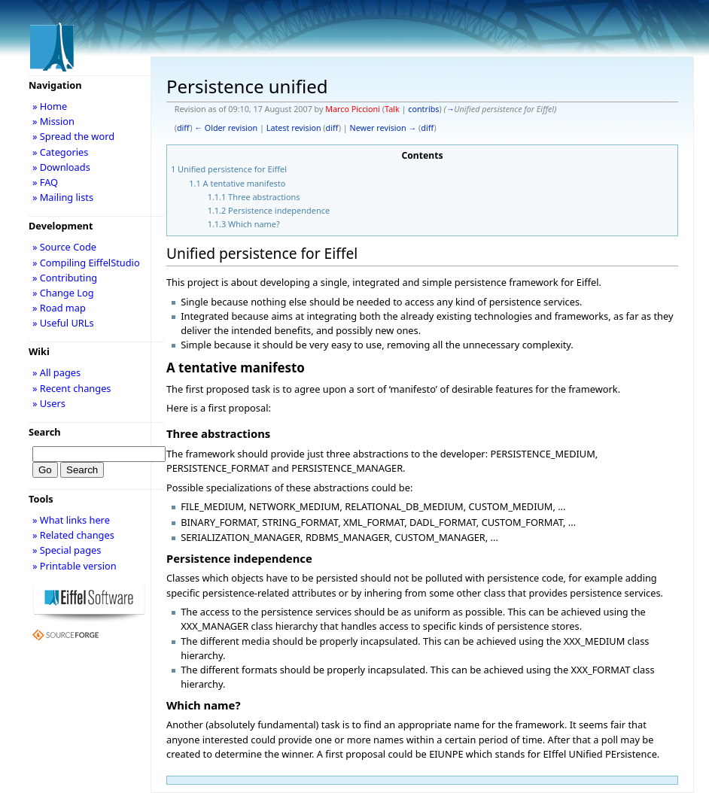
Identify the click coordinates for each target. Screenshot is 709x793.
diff (183, 128)
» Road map (59, 307)
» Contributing (64, 277)
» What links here (71, 520)
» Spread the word (73, 136)
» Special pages (66, 550)
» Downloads (61, 167)
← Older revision (225, 128)
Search (45, 432)
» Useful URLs (63, 323)
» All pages (56, 372)
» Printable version (74, 566)
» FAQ (45, 182)
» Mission (53, 121)
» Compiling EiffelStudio (86, 262)
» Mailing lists (62, 197)
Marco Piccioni (352, 109)
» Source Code (64, 247)
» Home (49, 106)
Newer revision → (383, 128)
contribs (423, 109)
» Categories (60, 152)
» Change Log (63, 292)
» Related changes (73, 535)
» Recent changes (71, 388)
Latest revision (293, 128)
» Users (48, 403)
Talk (392, 109)
